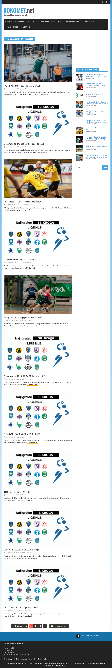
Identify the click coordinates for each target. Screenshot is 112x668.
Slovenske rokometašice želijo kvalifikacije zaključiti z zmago (96, 137)
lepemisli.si (49, 665)
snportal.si (41, 663)
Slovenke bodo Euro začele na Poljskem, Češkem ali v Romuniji (97, 102)
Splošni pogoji (8, 659)
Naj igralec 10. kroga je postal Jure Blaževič (23, 317)
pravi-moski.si (92, 663)
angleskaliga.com (12, 663)
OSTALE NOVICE (11, 27)
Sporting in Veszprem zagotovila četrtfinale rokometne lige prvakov (97, 156)
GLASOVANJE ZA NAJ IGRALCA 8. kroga (21, 549)
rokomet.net (33, 663)
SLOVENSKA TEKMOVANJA (25, 21)
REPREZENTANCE (72, 21)
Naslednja (62, 626)
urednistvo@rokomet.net (15, 643)
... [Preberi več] (44, 94)
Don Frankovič (27, 89)
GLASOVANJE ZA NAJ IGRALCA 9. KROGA (22, 434)
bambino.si (68, 663)
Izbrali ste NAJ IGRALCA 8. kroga (18, 491)
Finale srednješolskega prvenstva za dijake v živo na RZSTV (97, 93)
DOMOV (8, 21)
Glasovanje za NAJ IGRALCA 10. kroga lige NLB (24, 376)
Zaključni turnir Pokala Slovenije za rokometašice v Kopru (96, 147)
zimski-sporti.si (51, 663)
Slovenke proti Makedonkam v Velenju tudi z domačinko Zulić (96, 121)
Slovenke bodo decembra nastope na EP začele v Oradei (96, 75)
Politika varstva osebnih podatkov (25, 659)
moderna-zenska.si (80, 663)
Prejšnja (17, 626)
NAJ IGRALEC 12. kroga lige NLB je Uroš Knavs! (24, 85)
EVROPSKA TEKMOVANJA (51, 21)
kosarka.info (23, 663)
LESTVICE (26, 27)
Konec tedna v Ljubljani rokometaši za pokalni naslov (95, 84)
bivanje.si (60, 663)
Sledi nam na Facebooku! (91, 635)
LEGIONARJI (89, 21)
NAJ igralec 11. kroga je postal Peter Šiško (22, 201)
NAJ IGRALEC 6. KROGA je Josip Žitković (21, 607)
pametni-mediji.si (60, 665)
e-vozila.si (101, 663)
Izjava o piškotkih (44, 659)
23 (52, 626)
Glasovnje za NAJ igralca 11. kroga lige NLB (23, 259)
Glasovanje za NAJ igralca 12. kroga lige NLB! (24, 143)
